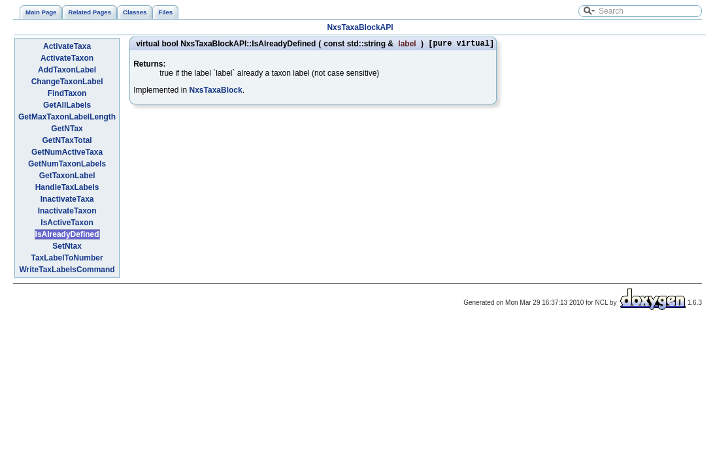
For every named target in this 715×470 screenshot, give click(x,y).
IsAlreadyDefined (67, 234)
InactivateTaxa (67, 199)
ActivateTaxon (67, 58)
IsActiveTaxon (67, 222)
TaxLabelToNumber (67, 257)
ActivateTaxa (67, 46)
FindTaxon (67, 93)
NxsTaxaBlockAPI (360, 27)
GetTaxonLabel (67, 175)
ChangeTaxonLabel (67, 81)
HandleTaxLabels (67, 187)
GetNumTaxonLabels (67, 163)
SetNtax (67, 246)
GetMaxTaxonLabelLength (67, 116)
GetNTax (66, 128)
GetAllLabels (67, 105)
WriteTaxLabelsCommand (66, 269)
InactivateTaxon (67, 210)
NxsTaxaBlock (216, 92)
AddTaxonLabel (67, 69)
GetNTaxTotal (66, 140)
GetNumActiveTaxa (67, 152)
